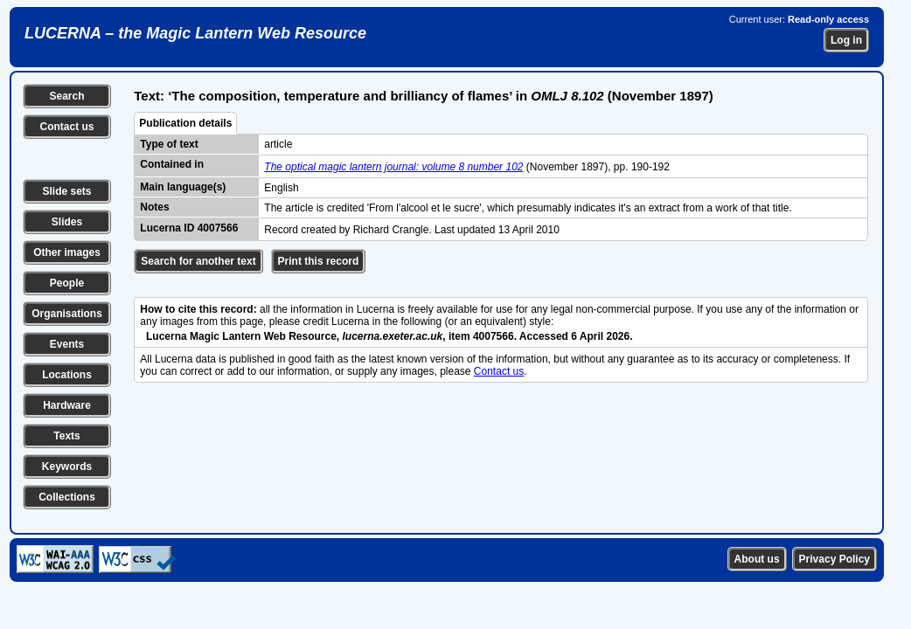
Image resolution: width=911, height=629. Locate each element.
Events (67, 344)
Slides (67, 222)
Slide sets (66, 191)
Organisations (66, 314)
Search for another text (198, 261)
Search (66, 96)
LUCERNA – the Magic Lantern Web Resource (195, 33)
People (67, 283)
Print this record (318, 261)
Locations (67, 375)
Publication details (185, 123)
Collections (66, 497)
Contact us (66, 127)
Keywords (67, 466)
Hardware (67, 405)
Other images (67, 252)
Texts (66, 436)
